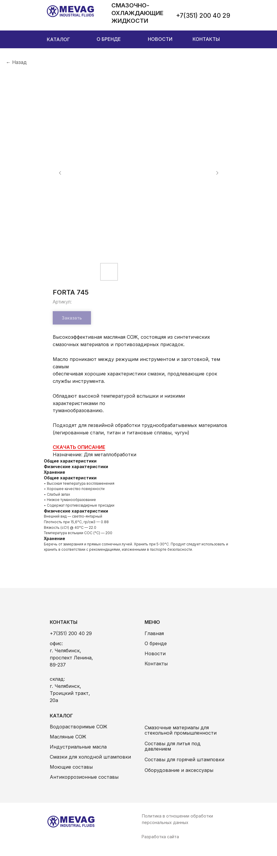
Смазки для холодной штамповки (90, 757)
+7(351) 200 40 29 (71, 633)
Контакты (156, 664)
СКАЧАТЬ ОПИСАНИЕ (79, 447)
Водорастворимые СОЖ (78, 727)
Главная (154, 633)
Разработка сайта (160, 836)
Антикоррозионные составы (84, 777)
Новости (155, 653)
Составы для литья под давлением (173, 746)
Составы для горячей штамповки (184, 759)
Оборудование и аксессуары (179, 770)
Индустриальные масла (78, 747)
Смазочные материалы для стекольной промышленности (181, 730)
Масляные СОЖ (68, 737)
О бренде (156, 643)
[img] (70, 11)
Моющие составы (71, 767)
